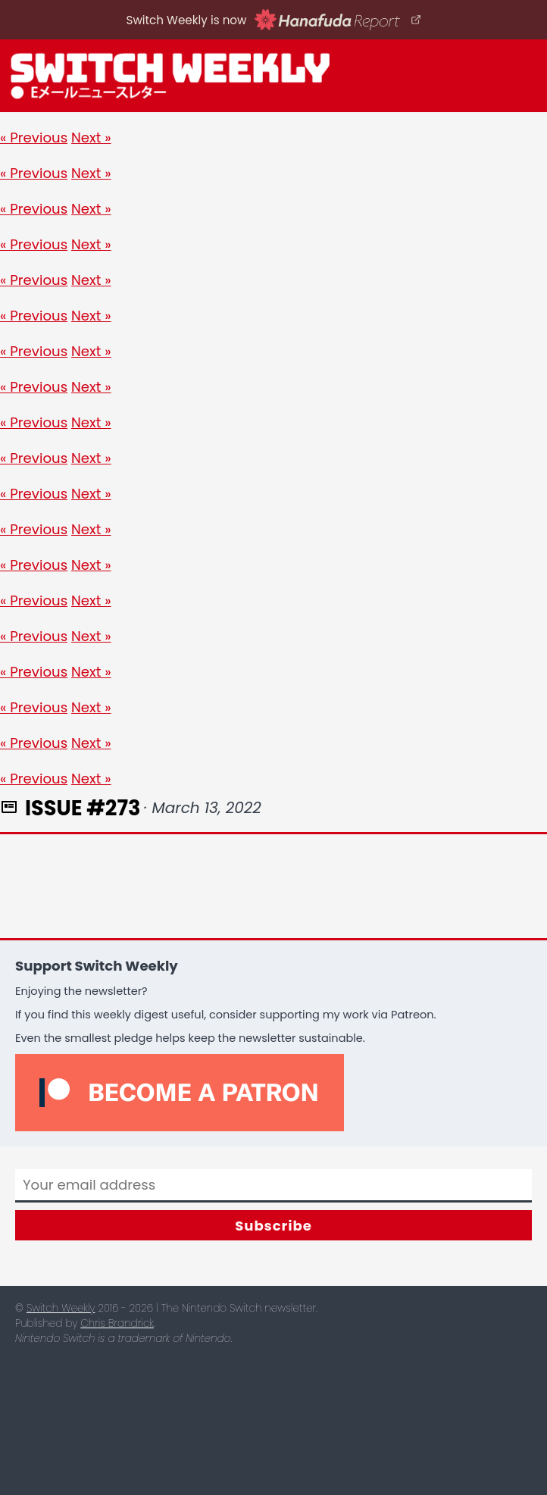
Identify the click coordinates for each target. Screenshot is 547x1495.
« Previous (33, 137)
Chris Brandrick (116, 1323)
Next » (91, 137)
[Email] (273, 1186)
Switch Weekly (61, 1308)
